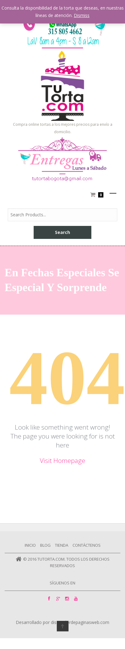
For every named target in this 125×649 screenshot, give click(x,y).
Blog (45, 545)
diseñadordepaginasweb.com (80, 623)
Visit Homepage (62, 460)
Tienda (61, 545)
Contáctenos (87, 545)
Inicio (30, 545)
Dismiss (82, 15)
